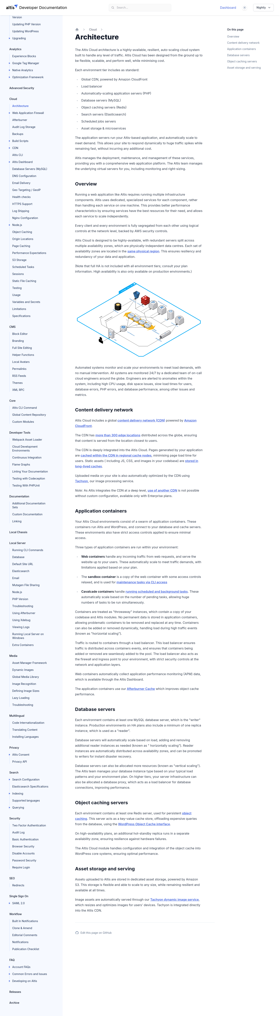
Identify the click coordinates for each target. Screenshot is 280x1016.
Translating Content (24, 729)
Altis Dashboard (22, 162)
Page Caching (21, 246)
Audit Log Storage (23, 127)
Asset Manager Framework (29, 662)
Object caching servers (242, 61)
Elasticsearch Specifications (30, 786)
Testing (17, 288)
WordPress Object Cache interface (144, 824)
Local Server (17, 543)
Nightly (263, 8)
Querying (18, 807)
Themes (17, 382)
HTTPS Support (22, 204)
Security (14, 818)
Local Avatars (21, 361)
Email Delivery (21, 183)
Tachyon (81, 481)
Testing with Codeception (28, 478)
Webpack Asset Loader (27, 439)
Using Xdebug (21, 620)
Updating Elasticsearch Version (27, 15)
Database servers (238, 55)
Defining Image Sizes (25, 690)
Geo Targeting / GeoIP (26, 190)
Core (12, 400)
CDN (15, 148)
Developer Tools (19, 432)
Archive (14, 1002)
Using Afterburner (23, 613)
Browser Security (23, 846)
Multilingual (16, 715)
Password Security (24, 860)
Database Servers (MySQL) (29, 169)
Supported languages (26, 800)
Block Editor (20, 333)
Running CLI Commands (27, 550)
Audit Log (18, 832)
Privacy (14, 747)
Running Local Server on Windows (28, 636)
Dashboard (228, 8)
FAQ (12, 960)
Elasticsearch (20, 571)
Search (13, 772)
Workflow (15, 914)
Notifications (20, 942)
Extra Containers (23, 645)
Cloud (13, 99)
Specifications (21, 316)
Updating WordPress (25, 31)
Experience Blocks (24, 56)
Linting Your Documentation (30, 471)
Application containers (241, 49)
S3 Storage (19, 260)
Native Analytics (22, 70)
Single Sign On (18, 896)
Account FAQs (21, 967)
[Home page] (36, 7)
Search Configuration (26, 779)
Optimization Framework (28, 77)
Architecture (20, 106)
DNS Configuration (24, 176)
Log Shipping (20, 211)
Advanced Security (21, 88)
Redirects (18, 885)
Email (15, 578)
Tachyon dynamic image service (174, 899)
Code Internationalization (28, 722)
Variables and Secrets (26, 302)
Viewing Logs (21, 627)
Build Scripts (20, 141)
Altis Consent (20, 754)
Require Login (21, 867)
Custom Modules (23, 421)
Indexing (17, 793)
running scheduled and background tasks (157, 591)
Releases (15, 991)
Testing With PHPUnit (26, 485)
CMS (12, 326)
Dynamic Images (23, 669)
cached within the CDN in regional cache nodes (116, 455)
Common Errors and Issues (29, 974)
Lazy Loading (20, 697)
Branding (18, 340)
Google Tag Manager (25, 63)
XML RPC (18, 389)
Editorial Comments (24, 935)
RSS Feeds (19, 375)
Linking (17, 521)
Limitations (19, 309)
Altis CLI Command (24, 407)
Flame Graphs (21, 464)
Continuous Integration (26, 457)
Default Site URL (22, 564)
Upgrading (19, 38)
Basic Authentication (25, 839)
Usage (16, 295)
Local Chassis (18, 532)
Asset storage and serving (244, 67)
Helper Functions (23, 354)
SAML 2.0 (18, 903)
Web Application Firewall (28, 113)
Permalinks (19, 368)
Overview (233, 36)
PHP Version (20, 599)
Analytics (15, 49)
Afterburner (19, 120)
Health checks (21, 197)
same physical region (143, 251)
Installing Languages (25, 736)
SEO (12, 878)
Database (18, 557)
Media (13, 655)
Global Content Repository (29, 414)
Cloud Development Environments (25, 448)
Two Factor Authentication (29, 825)
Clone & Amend (22, 928)
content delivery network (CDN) (141, 420)
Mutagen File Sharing (25, 585)
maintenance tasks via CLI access (141, 582)
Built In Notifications (25, 921)
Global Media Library (25, 676)
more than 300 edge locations (117, 435)
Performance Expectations (29, 253)
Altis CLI (17, 155)
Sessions (18, 274)
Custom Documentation (27, 514)
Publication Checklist (25, 949)
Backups (17, 134)
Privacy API (19, 761)
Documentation (19, 496)
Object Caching (22, 232)
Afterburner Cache (141, 689)
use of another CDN (162, 490)
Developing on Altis (24, 981)
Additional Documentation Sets (29, 505)
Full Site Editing (22, 347)
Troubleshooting (22, 606)
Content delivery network (243, 42)
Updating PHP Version (26, 24)
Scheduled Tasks (23, 267)
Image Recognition (24, 683)
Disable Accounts (23, 853)
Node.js (17, 225)
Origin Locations (22, 239)
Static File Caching (24, 281)
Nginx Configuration (25, 218)
